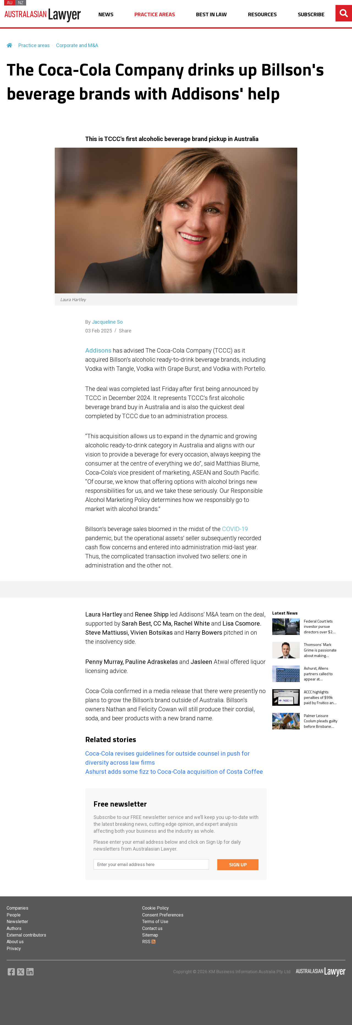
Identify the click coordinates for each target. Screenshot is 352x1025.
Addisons (98, 350)
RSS (148, 941)
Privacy (14, 948)
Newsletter (17, 921)
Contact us (152, 928)
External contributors (26, 935)
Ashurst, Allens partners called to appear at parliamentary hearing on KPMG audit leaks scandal (319, 674)
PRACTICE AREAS (154, 14)
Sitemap (150, 935)
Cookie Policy (155, 908)
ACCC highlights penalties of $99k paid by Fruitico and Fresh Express (320, 697)
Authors (14, 928)
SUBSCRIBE (311, 14)
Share (125, 331)
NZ (20, 3)
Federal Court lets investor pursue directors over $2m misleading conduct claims (320, 626)
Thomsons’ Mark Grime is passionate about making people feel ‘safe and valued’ (320, 650)
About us (15, 941)
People (14, 915)
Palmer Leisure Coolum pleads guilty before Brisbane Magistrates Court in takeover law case (320, 721)
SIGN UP (238, 864)
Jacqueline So (107, 322)
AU (9, 3)
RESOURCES (262, 14)
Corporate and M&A (77, 45)
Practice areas (34, 45)
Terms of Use (155, 921)
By (104, 322)
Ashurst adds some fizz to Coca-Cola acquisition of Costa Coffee (174, 771)
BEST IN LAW (211, 14)
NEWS (105, 14)
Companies (17, 908)
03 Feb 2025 (98, 331)
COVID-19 (235, 529)
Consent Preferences (162, 915)
